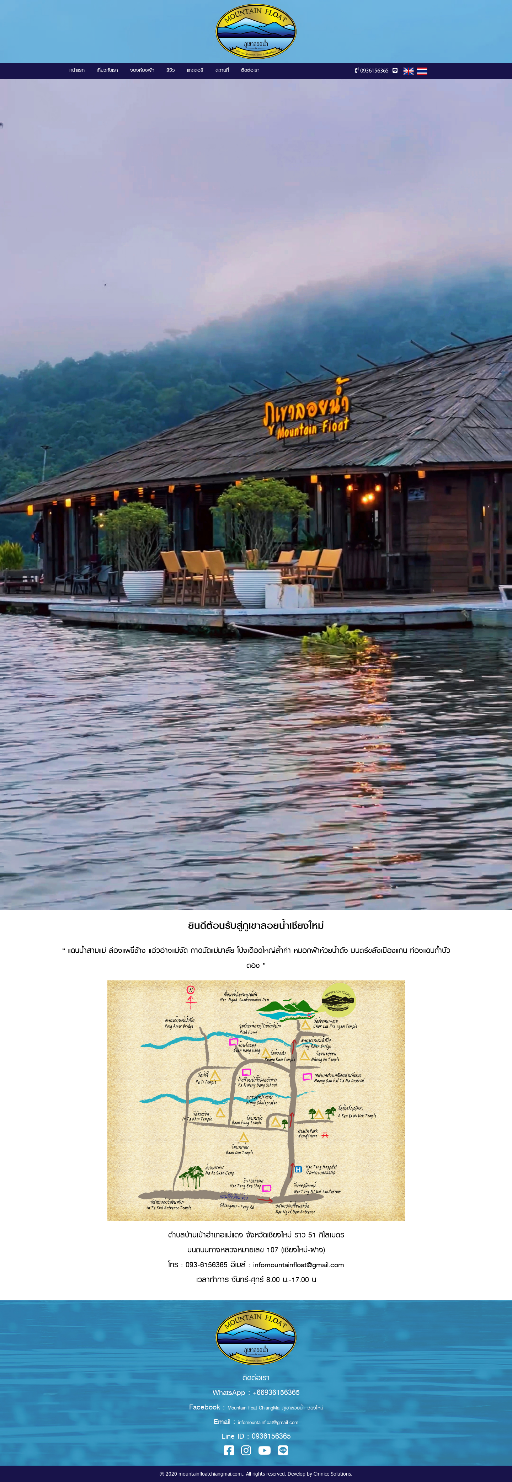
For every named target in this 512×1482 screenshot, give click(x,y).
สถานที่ (222, 70)
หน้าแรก (77, 70)
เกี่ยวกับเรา (107, 70)
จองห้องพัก (142, 70)
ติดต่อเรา (250, 70)
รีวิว (170, 70)
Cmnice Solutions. (333, 1474)
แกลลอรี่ (195, 70)
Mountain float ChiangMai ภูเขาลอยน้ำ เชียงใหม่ (275, 1408)
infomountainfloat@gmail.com (268, 1422)
